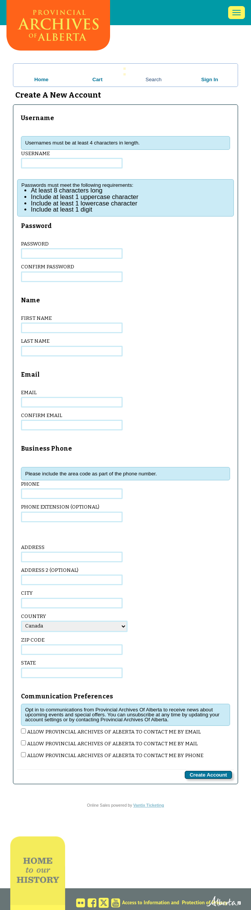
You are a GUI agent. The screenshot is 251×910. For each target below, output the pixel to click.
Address (72, 553)
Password (72, 250)
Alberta (215, 902)
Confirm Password (72, 273)
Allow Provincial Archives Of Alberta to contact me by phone (112, 755)
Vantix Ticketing (148, 805)
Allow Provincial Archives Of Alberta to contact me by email (111, 732)
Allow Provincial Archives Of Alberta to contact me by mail (109, 743)
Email (72, 399)
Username (72, 160)
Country (74, 622)
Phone (72, 490)
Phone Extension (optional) (72, 513)
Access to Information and (150, 902)
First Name (72, 324)
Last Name (72, 347)
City (72, 599)
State (72, 669)
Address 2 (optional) (72, 576)
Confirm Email (72, 421)
